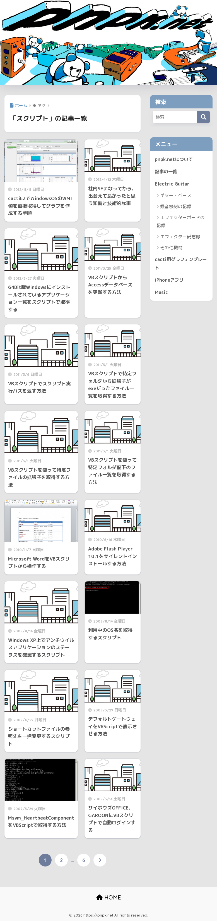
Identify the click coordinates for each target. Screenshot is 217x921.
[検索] (203, 117)
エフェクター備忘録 (180, 237)
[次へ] (99, 860)
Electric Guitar (172, 184)
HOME (108, 897)
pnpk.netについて (174, 159)
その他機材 (171, 248)
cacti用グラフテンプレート (179, 264)
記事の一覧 (167, 171)
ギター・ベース (175, 196)
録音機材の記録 (175, 207)
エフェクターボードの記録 (180, 222)
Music (161, 293)
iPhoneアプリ (170, 280)
